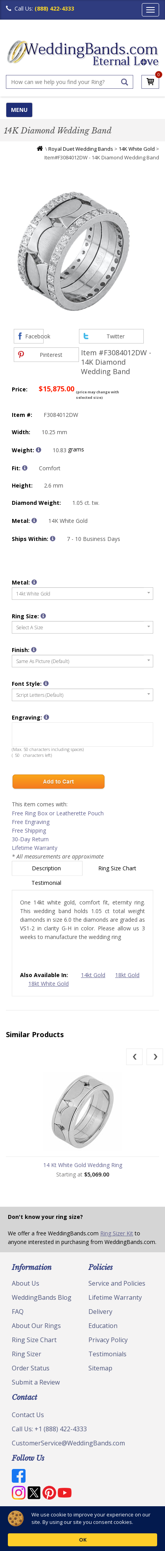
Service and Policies (116, 1283)
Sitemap (100, 1368)
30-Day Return (30, 839)
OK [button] (130, 1528)
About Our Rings (36, 1325)
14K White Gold (137, 148)
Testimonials (107, 1354)
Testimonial (47, 882)
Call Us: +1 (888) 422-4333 (49, 1429)
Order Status (31, 1368)
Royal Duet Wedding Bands (80, 148)
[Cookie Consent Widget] (82, 1528)
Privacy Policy (108, 1339)
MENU (19, 109)
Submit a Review (36, 1382)
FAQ (18, 1311)
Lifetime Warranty (34, 847)
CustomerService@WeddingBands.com (68, 1443)
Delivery (100, 1311)
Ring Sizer (26, 1354)
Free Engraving (31, 822)
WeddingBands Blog (42, 1297)
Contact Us (28, 1414)
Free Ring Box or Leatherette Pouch (58, 813)
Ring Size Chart (118, 868)
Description (47, 868)
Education (102, 1325)
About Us (25, 1283)
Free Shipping (29, 830)
